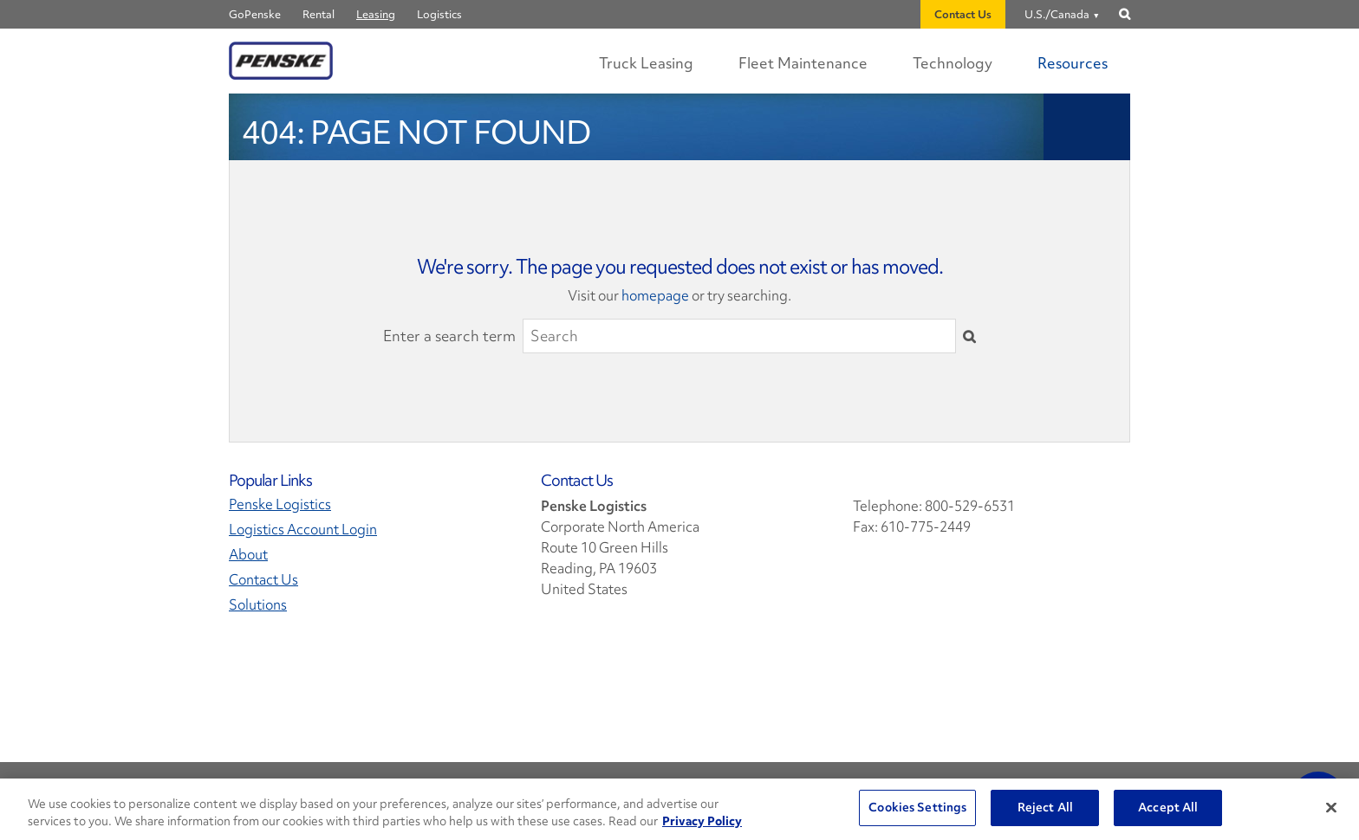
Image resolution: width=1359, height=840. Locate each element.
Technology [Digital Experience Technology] (952, 63)
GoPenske (255, 14)
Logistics (439, 14)
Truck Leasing (646, 63)
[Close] (1331, 807)
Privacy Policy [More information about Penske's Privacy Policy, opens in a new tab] (702, 821)
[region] (679, 809)
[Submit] (969, 336)
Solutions (258, 605)
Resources (1072, 63)
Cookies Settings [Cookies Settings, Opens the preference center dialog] (917, 807)
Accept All (1168, 807)
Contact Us (963, 14)
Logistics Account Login (303, 529)
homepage (655, 295)
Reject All (1045, 807)
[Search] (739, 336)
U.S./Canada (1056, 14)
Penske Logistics (280, 504)
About (248, 555)
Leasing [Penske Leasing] (375, 14)
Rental (318, 14)
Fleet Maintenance (803, 63)
